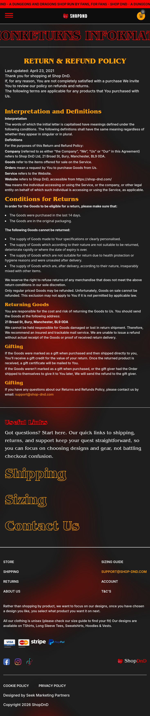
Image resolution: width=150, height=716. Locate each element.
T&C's (106, 591)
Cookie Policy (16, 686)
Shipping (35, 473)
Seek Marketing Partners (48, 695)
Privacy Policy (52, 686)
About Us (11, 591)
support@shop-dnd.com (34, 394)
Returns (11, 581)
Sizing (26, 499)
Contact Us (42, 525)
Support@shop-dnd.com (124, 572)
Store (8, 562)
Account (109, 581)
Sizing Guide (112, 562)
